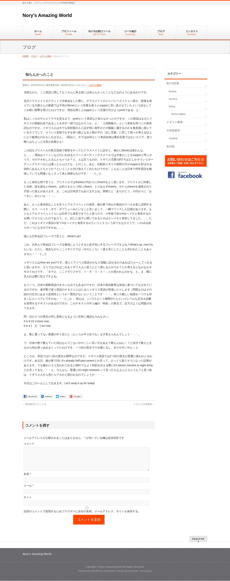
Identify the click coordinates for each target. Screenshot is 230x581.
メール (28, 490)
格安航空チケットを (35, 404)
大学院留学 (173, 130)
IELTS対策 (172, 83)
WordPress (97, 571)
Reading (172, 91)
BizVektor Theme (115, 571)
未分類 (170, 146)
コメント (29, 443)
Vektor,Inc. (133, 571)
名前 (27, 478)
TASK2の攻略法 (178, 114)
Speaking (173, 99)
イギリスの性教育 (144, 404)
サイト (28, 502)
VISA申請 (173, 138)
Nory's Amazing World (47, 15)
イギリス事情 (95, 85)
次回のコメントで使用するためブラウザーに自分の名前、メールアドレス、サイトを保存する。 (82, 516)
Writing (172, 106)
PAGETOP (198, 539)
